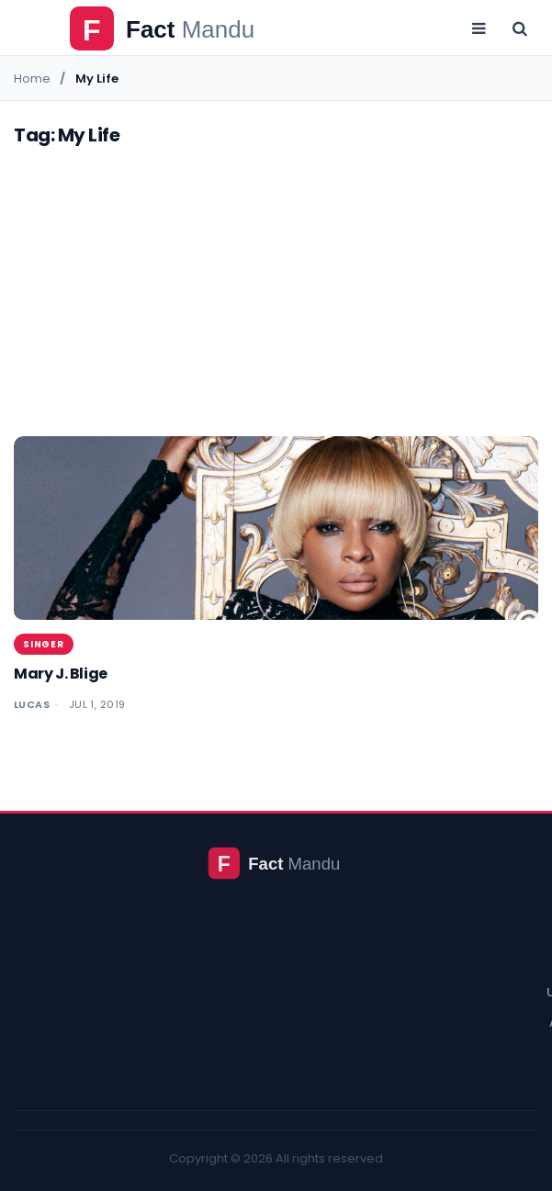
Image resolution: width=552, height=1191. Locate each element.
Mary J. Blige (60, 673)
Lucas (32, 704)
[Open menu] (478, 27)
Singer (43, 644)
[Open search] (519, 27)
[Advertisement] (276, 298)
